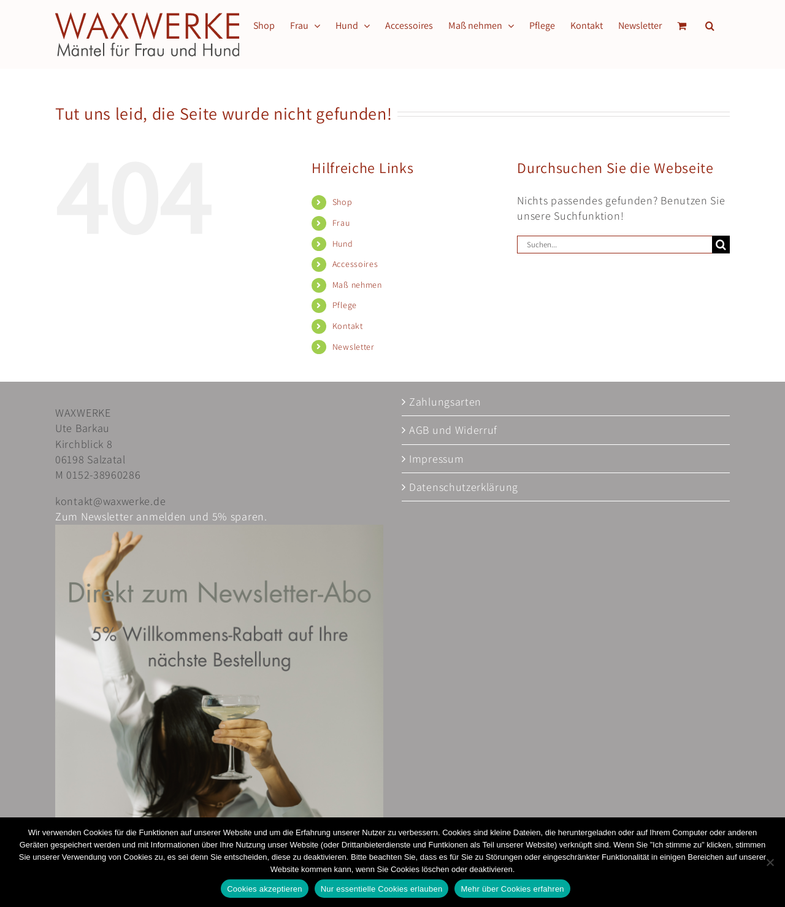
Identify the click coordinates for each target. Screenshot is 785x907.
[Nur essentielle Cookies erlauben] (770, 862)
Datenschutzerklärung (463, 487)
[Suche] (721, 244)
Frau (341, 222)
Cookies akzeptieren (264, 888)
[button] (709, 26)
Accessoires (355, 263)
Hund (342, 243)
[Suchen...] (614, 244)
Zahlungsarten (445, 402)
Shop (342, 201)
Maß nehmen (357, 284)
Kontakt (347, 325)
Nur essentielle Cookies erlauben (382, 888)
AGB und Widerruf (453, 430)
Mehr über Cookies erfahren (512, 888)
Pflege (344, 305)
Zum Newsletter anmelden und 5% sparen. (161, 516)
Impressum (436, 459)
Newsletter (353, 346)
